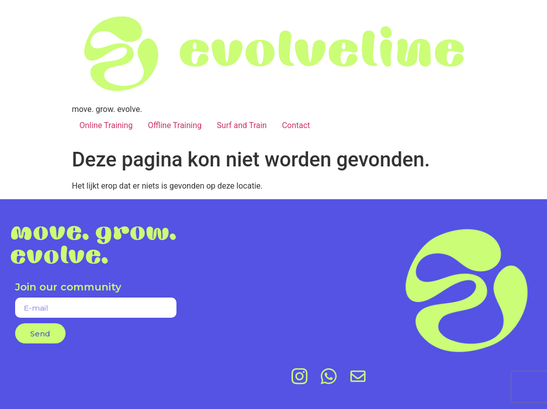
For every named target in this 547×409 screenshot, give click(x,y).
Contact (296, 125)
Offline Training (175, 125)
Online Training (106, 125)
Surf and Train (242, 125)
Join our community (68, 287)
